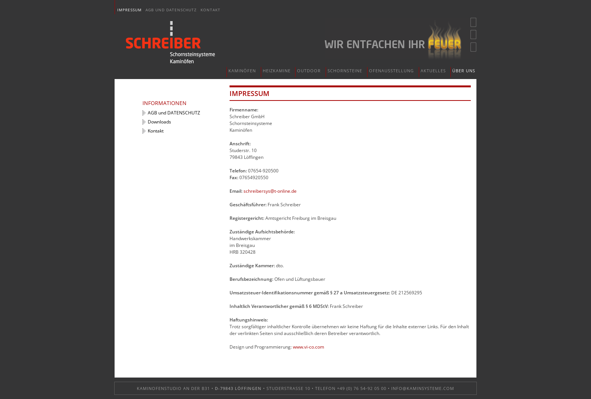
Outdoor (309, 71)
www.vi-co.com (308, 347)
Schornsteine (345, 71)
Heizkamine (277, 71)
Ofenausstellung (391, 71)
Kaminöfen (242, 71)
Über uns (463, 71)
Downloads (159, 122)
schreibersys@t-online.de (270, 191)
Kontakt (210, 9)
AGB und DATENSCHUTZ (171, 9)
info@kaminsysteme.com (422, 388)
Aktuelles (433, 71)
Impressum (129, 9)
